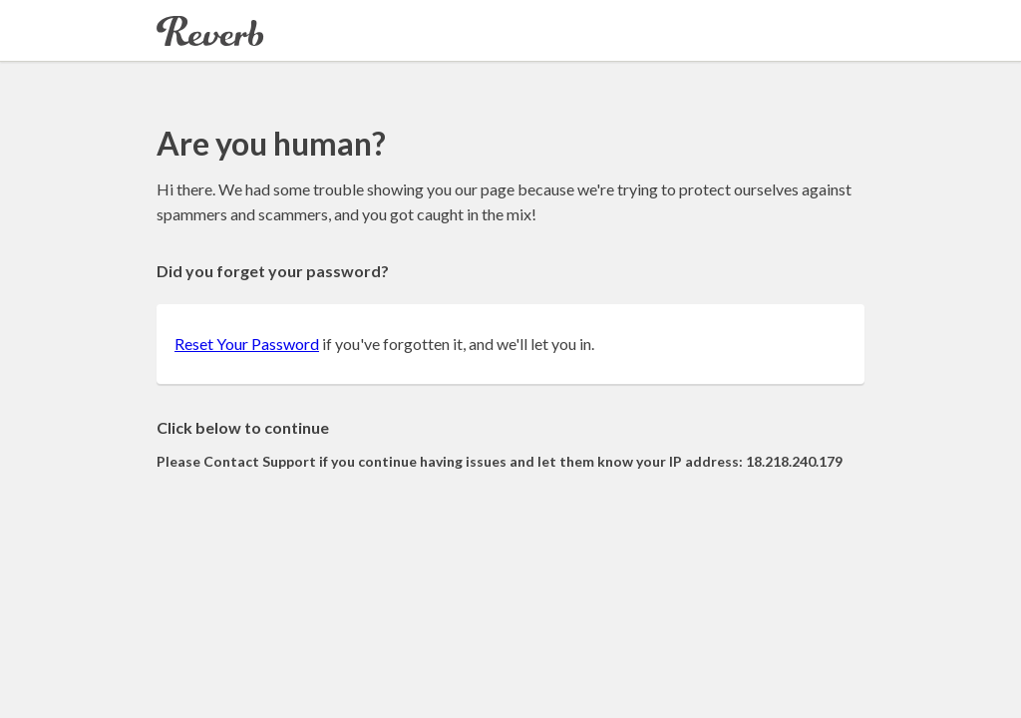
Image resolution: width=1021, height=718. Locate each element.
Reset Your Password (246, 343)
